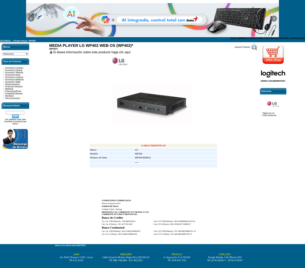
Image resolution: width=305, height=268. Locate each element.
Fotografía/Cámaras (14, 94)
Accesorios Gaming (13, 70)
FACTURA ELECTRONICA (276, 38)
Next (274, 19)
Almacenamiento (12, 84)
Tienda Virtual (20, 41)
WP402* (32, 41)
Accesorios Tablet (12, 82)
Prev (31, 19)
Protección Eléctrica (13, 87)
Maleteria (9, 89)
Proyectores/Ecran (13, 91)
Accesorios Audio (12, 75)
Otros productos (269, 115)
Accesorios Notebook (14, 80)
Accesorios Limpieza (14, 77)
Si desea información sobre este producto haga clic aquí (92, 52)
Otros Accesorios (12, 98)
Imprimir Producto (242, 47)
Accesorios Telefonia (14, 73)
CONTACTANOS (297, 38)
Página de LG (268, 113)
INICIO (233, 38)
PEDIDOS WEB (256, 38)
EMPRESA (242, 38)
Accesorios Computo (14, 68)
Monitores (9, 96)
